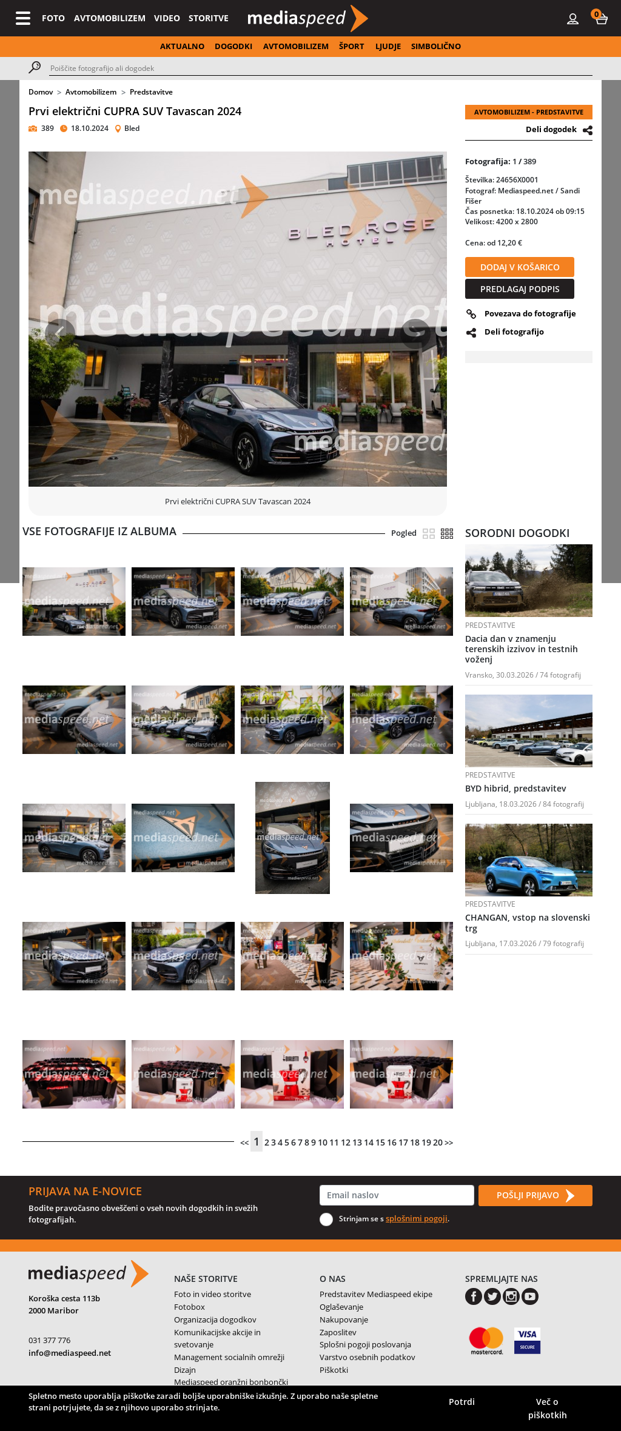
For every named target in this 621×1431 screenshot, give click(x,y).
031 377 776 (49, 1340)
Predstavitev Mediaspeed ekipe (376, 1294)
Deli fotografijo (514, 331)
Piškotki (334, 1369)
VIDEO (167, 18)
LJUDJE (388, 46)
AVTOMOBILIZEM (110, 18)
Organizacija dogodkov (215, 1319)
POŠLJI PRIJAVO (535, 1196)
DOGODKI (233, 46)
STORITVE (209, 18)
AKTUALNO (182, 46)
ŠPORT (351, 46)
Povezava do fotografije (530, 313)
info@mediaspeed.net (70, 1352)
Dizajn (185, 1369)
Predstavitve (151, 91)
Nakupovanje (344, 1319)
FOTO (53, 18)
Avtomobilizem (90, 91)
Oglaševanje (341, 1306)
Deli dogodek (551, 129)
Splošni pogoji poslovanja (365, 1344)
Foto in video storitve (212, 1294)
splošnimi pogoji (417, 1218)
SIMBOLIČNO (436, 46)
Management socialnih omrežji (229, 1357)
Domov (41, 91)
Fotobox (189, 1306)
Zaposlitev (338, 1332)
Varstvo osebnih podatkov (367, 1357)
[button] (601, 18)
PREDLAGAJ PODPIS (520, 289)
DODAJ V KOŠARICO (520, 267)
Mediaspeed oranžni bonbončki (231, 1381)
